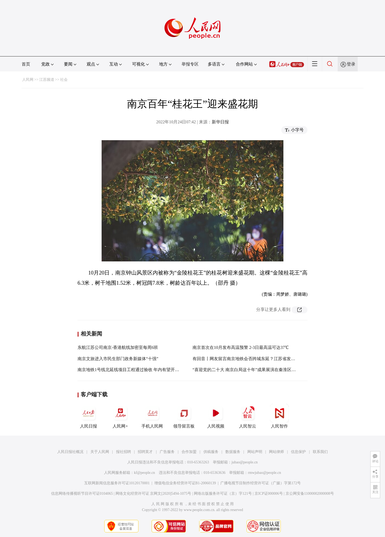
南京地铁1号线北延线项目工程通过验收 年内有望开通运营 (133, 369)
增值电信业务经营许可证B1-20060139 (185, 483)
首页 (26, 64)
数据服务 (232, 452)
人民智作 (279, 416)
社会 (64, 80)
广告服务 (167, 452)
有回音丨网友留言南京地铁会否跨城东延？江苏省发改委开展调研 (254, 358)
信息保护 (298, 452)
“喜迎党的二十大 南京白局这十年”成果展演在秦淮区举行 (246, 369)
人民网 (27, 80)
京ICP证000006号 (269, 494)
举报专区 (190, 64)
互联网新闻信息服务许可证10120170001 (117, 483)
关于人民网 (99, 452)
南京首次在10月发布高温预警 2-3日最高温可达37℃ (240, 347)
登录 (351, 64)
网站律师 (276, 452)
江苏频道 (46, 80)
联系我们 (320, 452)
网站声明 (254, 452)
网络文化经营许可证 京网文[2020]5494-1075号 (153, 494)
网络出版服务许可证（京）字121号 (223, 494)
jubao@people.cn (245, 462)
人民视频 (215, 416)
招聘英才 (145, 452)
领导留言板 (184, 416)
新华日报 (220, 122)
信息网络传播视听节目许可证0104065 (82, 494)
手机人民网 (152, 416)
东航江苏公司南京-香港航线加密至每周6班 (118, 347)
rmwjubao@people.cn (264, 473)
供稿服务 (210, 452)
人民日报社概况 (70, 452)
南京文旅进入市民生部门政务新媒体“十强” (118, 358)
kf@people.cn (144, 473)
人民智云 (247, 416)
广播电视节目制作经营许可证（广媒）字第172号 (260, 483)
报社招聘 (123, 452)
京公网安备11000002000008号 (310, 494)
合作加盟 (189, 452)
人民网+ (120, 416)
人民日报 (88, 416)
